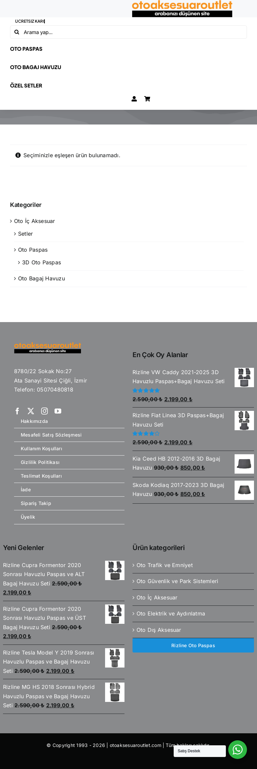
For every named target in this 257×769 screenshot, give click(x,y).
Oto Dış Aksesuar (159, 629)
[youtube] (58, 411)
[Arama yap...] (128, 32)
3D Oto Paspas (41, 262)
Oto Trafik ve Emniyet (165, 565)
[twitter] (30, 411)
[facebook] (17, 411)
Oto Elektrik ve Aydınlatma (171, 613)
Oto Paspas (33, 249)
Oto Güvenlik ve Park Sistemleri (177, 581)
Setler (25, 233)
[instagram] (44, 411)
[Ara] (16, 32)
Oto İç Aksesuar (34, 221)
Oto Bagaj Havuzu (41, 278)
